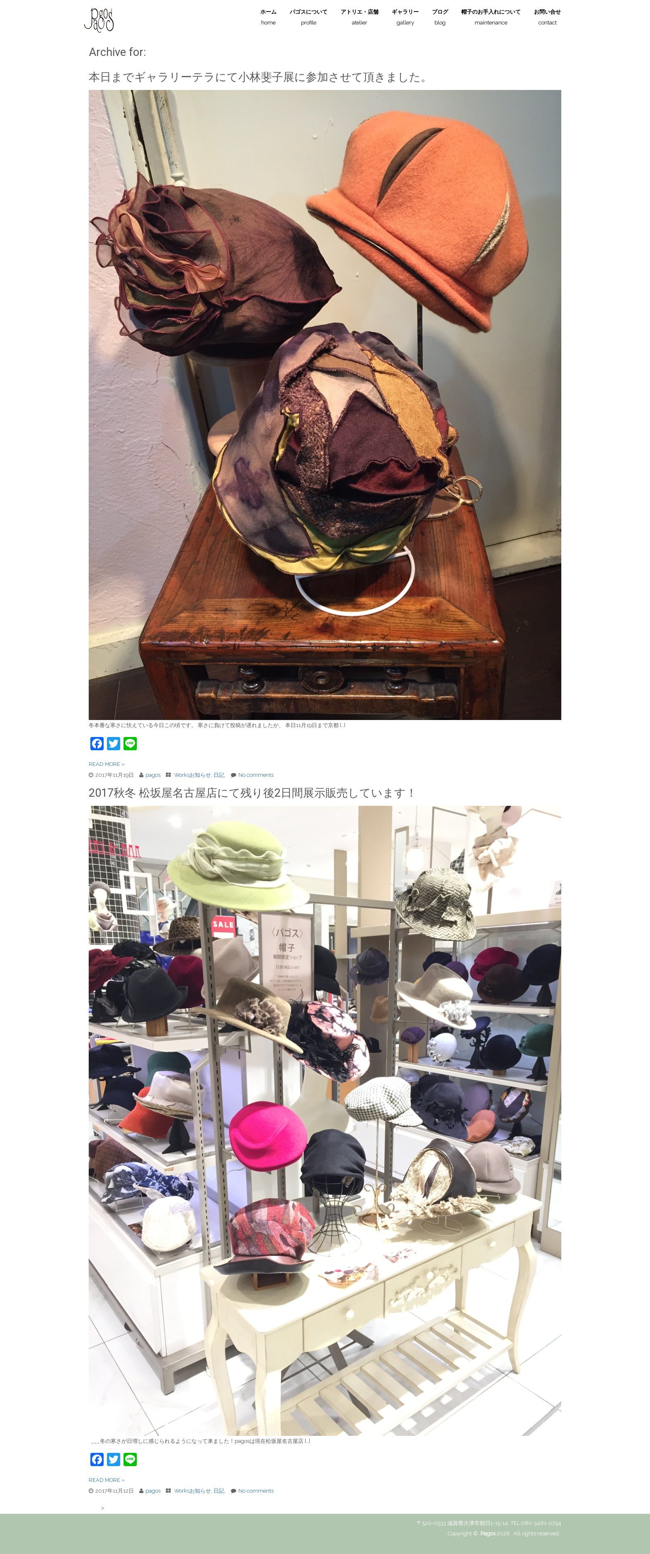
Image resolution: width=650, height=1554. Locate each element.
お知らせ (200, 775)
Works (181, 775)
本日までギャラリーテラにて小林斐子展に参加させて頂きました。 (260, 77)
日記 (218, 775)
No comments (256, 775)
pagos (153, 775)
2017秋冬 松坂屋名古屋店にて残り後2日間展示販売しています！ (253, 793)
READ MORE (107, 764)
